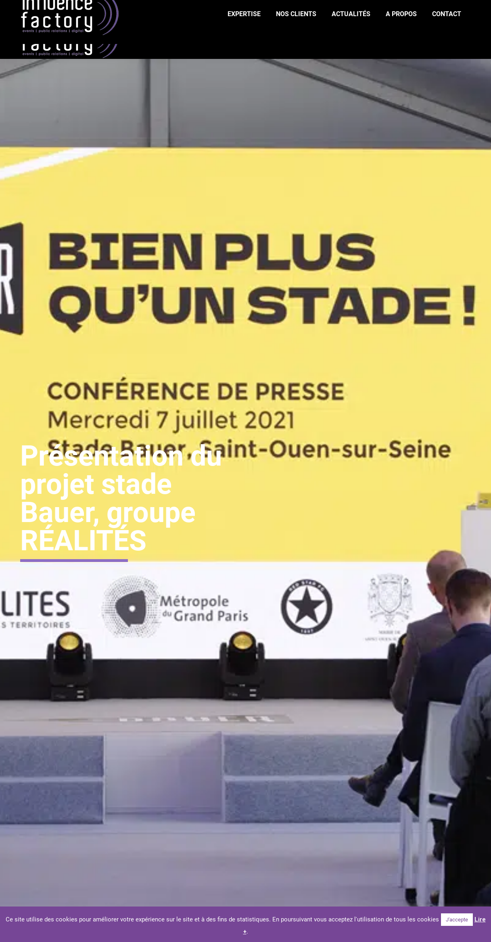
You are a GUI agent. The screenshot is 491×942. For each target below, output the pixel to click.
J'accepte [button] (457, 920)
